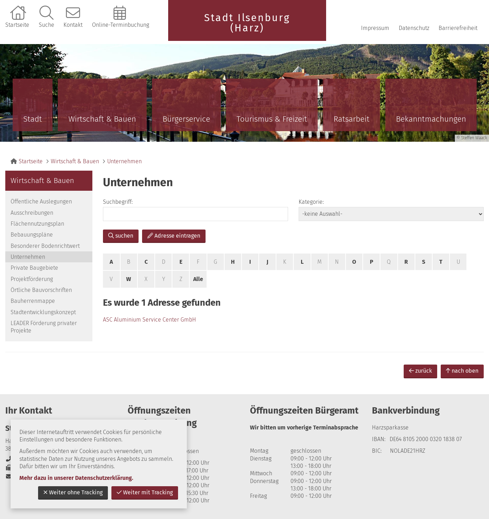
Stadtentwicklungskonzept (43, 312)
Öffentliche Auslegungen (41, 201)
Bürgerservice (186, 119)
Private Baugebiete (34, 267)
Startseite (17, 25)
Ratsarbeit (351, 119)
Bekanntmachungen (431, 119)
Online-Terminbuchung (120, 25)
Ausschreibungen (32, 212)
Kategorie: (311, 202)
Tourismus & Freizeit (272, 119)
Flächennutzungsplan (37, 223)
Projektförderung (32, 279)
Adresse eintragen (173, 235)
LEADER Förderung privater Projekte (44, 327)
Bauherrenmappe (33, 301)
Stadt (32, 119)
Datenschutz (414, 28)
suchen (120, 235)
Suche (46, 25)
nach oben (462, 370)
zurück (420, 370)
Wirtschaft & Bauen (102, 119)
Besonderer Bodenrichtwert (45, 246)
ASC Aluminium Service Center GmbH (149, 319)
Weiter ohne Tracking (73, 492)
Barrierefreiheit (458, 28)
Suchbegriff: (118, 202)
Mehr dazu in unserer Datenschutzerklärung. (76, 478)
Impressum (375, 28)
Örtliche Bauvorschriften (41, 290)
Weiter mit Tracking (145, 492)
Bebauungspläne (32, 234)
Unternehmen (124, 161)
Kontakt (72, 25)
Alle (198, 279)
